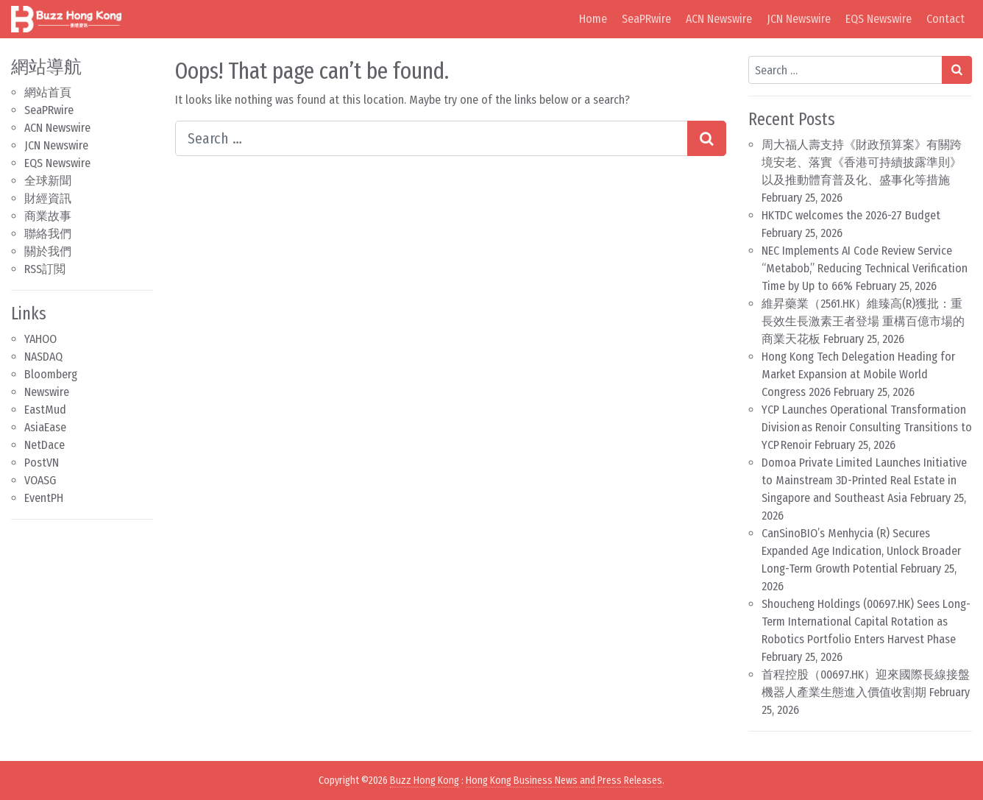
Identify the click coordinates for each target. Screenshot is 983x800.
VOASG (40, 480)
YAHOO (40, 339)
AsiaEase (45, 427)
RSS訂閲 (44, 269)
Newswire (46, 392)
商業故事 (47, 216)
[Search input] (431, 138)
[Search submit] (706, 138)
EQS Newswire (878, 19)
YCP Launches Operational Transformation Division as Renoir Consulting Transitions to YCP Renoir (867, 427)
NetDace (44, 445)
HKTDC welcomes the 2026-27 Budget (851, 215)
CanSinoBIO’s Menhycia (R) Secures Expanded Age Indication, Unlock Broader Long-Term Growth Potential (861, 551)
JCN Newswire (799, 19)
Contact (945, 19)
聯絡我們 (47, 234)
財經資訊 (47, 198)
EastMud (45, 410)
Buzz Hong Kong (424, 780)
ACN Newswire (719, 19)
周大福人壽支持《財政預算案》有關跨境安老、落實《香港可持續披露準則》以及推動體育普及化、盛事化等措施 (862, 162)
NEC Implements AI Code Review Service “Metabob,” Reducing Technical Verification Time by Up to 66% (865, 268)
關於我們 (47, 251)
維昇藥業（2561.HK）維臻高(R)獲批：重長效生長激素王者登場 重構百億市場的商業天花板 (863, 321)
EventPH (43, 498)
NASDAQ (43, 357)
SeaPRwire (646, 19)
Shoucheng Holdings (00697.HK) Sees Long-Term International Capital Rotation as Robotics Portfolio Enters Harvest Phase (866, 621)
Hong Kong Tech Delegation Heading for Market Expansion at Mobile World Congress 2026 (858, 374)
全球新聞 (47, 181)
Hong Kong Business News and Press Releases (564, 780)
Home (593, 19)
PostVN (41, 463)
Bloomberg (50, 374)
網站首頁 (47, 92)
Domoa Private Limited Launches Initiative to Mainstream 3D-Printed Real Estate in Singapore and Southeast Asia (864, 480)
